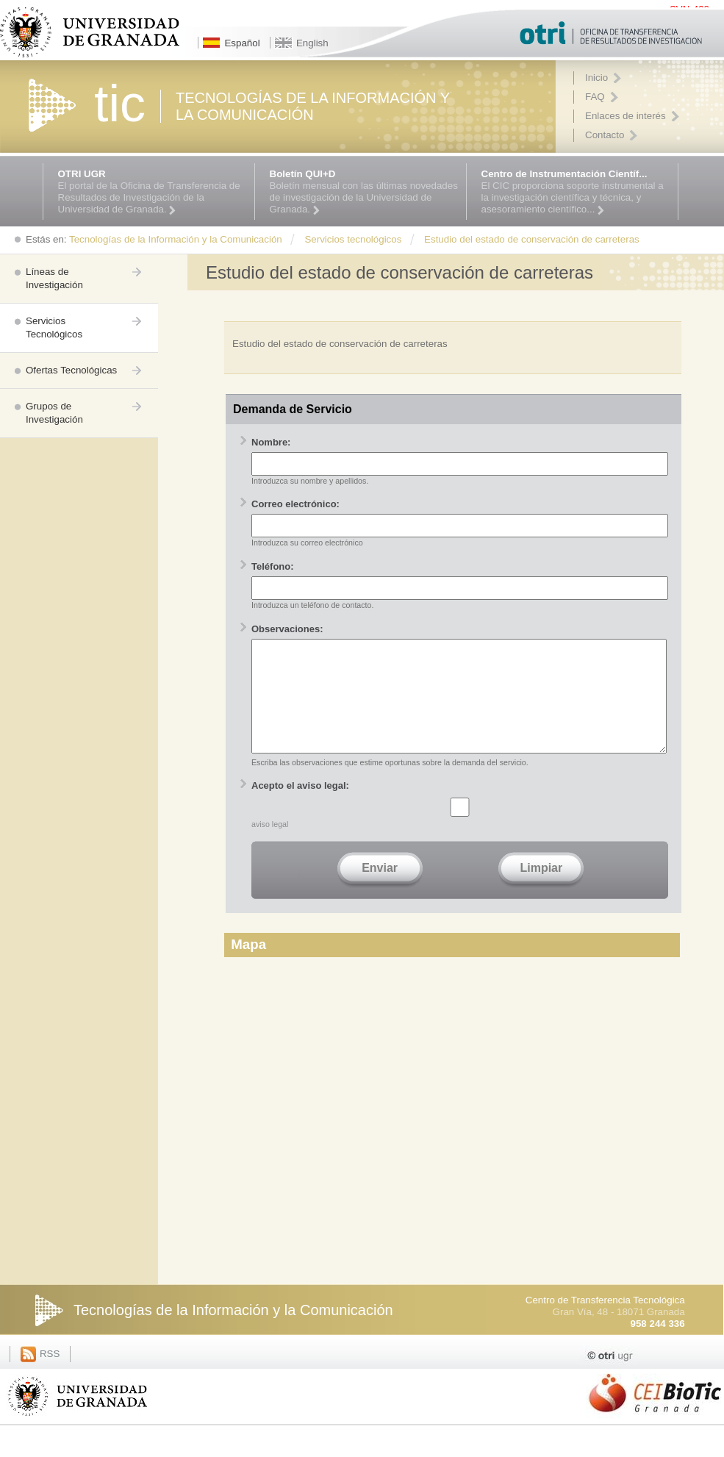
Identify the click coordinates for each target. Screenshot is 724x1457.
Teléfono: (272, 566)
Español (241, 43)
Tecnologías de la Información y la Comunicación (233, 1332)
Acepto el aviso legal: (300, 807)
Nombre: (270, 442)
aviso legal (269, 846)
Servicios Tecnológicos (54, 327)
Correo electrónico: (295, 503)
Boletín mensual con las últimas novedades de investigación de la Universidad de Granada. (364, 191)
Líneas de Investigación (54, 278)
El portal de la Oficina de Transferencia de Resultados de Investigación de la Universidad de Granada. (152, 191)
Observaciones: (287, 628)
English (312, 43)
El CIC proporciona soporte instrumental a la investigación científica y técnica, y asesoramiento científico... (575, 191)
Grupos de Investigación (54, 413)
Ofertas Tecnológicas (71, 370)
